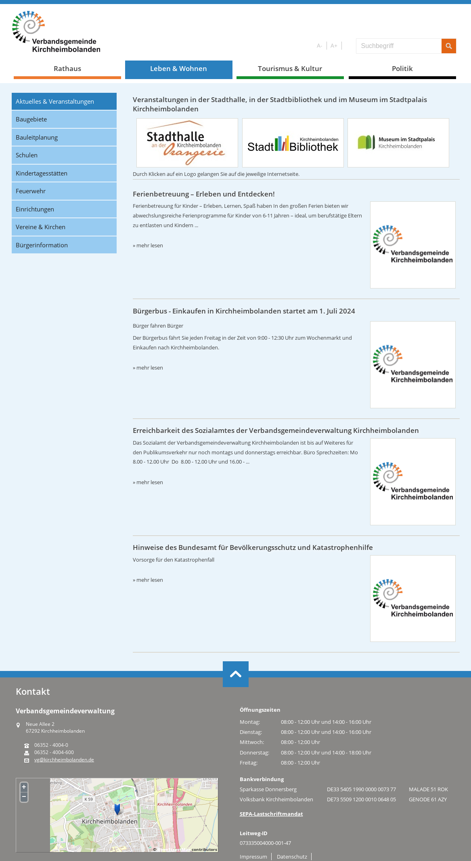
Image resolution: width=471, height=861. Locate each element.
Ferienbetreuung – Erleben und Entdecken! (204, 194)
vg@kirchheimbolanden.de (64, 759)
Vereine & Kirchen (40, 227)
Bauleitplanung (37, 137)
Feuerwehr (31, 191)
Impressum (253, 856)
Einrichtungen (35, 209)
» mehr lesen (148, 245)
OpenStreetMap (173, 849)
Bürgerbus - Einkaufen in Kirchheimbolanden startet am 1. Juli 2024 (244, 311)
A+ (334, 45)
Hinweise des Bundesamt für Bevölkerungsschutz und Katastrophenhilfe (253, 547)
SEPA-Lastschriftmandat (271, 813)
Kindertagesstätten (41, 173)
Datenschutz (292, 856)
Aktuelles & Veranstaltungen (55, 101)
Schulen (27, 155)
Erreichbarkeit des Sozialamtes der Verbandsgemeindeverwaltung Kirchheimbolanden (276, 430)
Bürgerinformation (42, 245)
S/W (347, 45)
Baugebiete (31, 119)
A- (319, 45)
